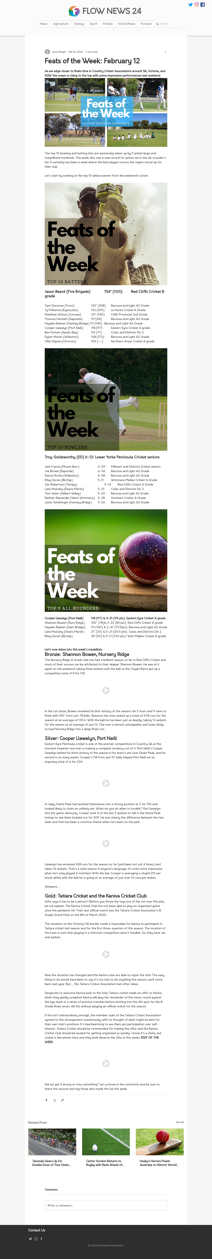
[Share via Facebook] (46, 1100)
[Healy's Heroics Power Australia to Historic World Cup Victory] (160, 1142)
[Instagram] (196, 4)
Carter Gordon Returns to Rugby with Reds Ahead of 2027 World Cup (104, 1163)
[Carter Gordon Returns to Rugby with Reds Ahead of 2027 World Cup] (106, 1142)
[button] (106, 690)
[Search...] (170, 23)
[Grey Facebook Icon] (41, 1239)
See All (180, 1122)
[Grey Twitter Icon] (30, 1239)
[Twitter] (190, 4)
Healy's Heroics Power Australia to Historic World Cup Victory (158, 1163)
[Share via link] (62, 1100)
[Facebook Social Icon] (202, 4)
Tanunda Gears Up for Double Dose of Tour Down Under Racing (50, 1163)
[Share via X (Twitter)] (54, 1100)
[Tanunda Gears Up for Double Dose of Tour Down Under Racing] (52, 1142)
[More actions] (165, 52)
